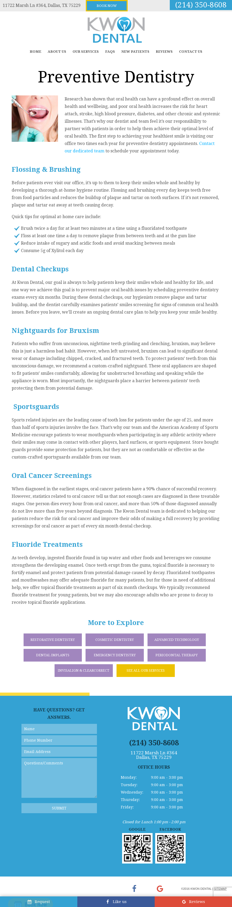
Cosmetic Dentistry (114, 640)
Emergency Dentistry (115, 655)
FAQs (110, 52)
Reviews (164, 52)
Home (35, 52)
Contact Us (190, 52)
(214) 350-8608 (201, 5)
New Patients (135, 52)
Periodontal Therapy (176, 655)
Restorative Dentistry (52, 640)
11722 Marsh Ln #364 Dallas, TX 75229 (154, 755)
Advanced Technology (176, 640)
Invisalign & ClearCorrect (83, 670)
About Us (57, 52)
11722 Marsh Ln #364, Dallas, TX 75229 (42, 5)
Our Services (86, 52)
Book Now (107, 6)
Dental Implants (52, 655)
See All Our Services (146, 670)
